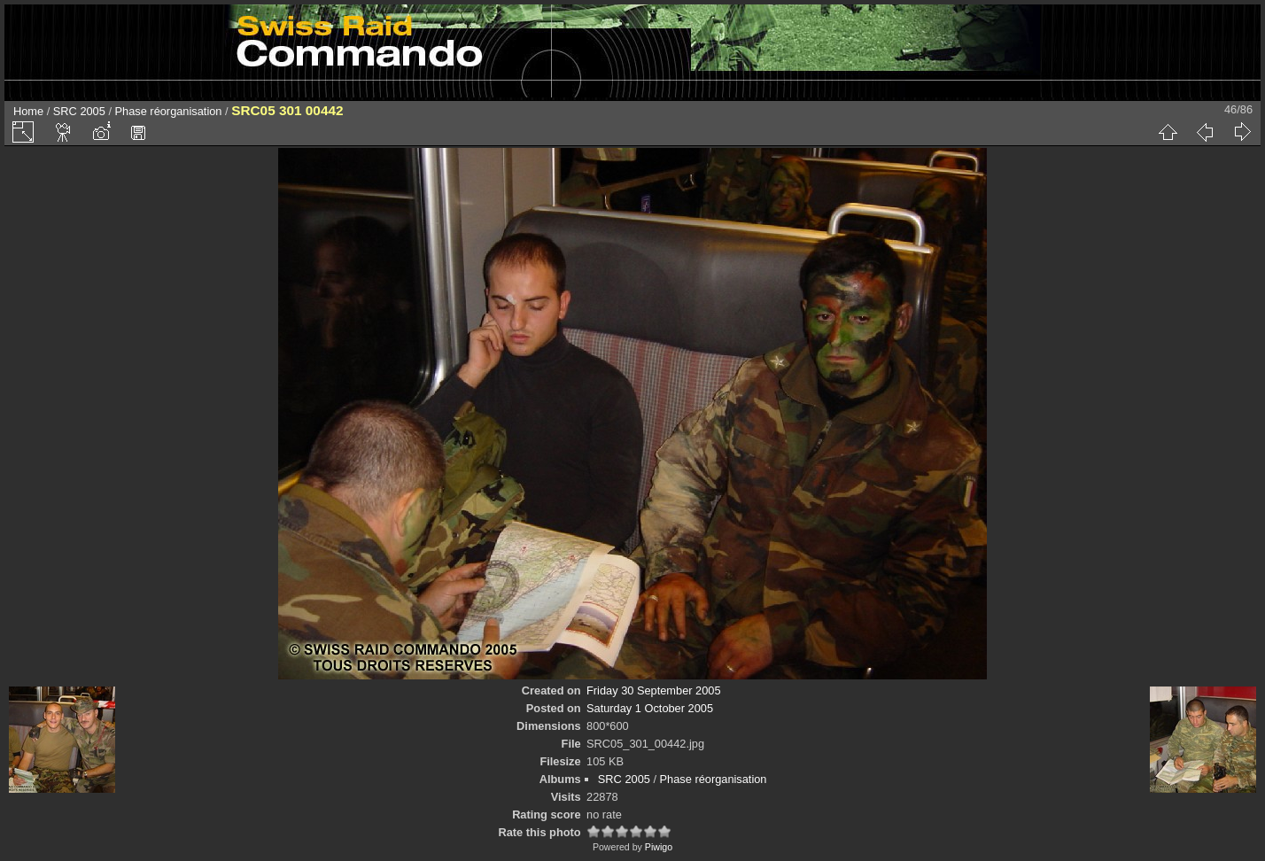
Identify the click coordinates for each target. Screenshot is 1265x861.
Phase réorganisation (168, 111)
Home (28, 111)
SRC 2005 (79, 111)
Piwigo (658, 847)
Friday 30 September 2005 (653, 690)
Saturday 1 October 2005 (649, 708)
